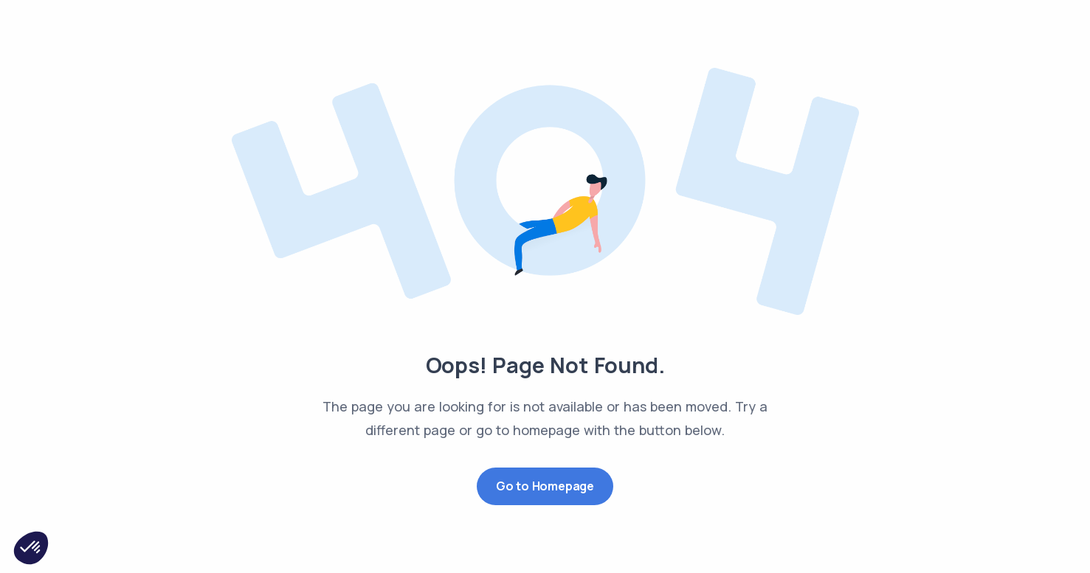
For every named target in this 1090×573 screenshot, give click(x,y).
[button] (31, 548)
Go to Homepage (545, 486)
